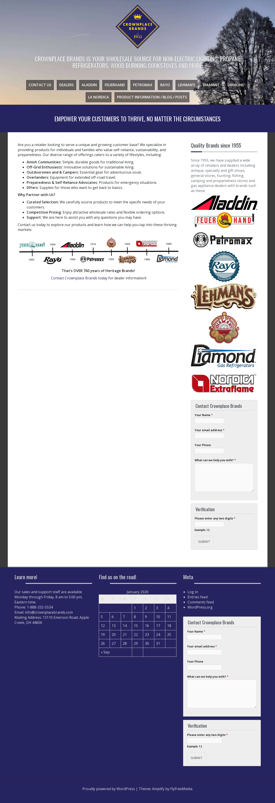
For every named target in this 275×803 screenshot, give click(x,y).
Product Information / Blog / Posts (152, 97)
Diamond (236, 84)
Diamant (211, 84)
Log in (193, 591)
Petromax (142, 84)
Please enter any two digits (215, 518)
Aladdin (89, 84)
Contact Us (40, 84)
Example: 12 (202, 530)
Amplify (158, 788)
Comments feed (201, 602)
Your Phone (203, 445)
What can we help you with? (215, 460)
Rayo (165, 84)
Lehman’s (186, 84)
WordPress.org (200, 607)
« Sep (105, 652)
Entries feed (198, 597)
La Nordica (98, 97)
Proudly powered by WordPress (108, 788)
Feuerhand (115, 84)
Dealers (66, 84)
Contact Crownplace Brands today (79, 278)
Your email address (209, 430)
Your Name (204, 415)
